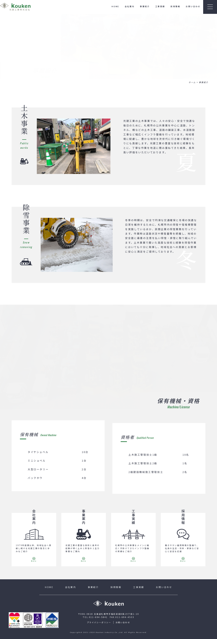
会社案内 (129, 6)
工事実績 (160, 6)
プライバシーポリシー (99, 622)
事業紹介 (145, 6)
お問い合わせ (193, 6)
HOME (115, 6)
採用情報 (175, 6)
